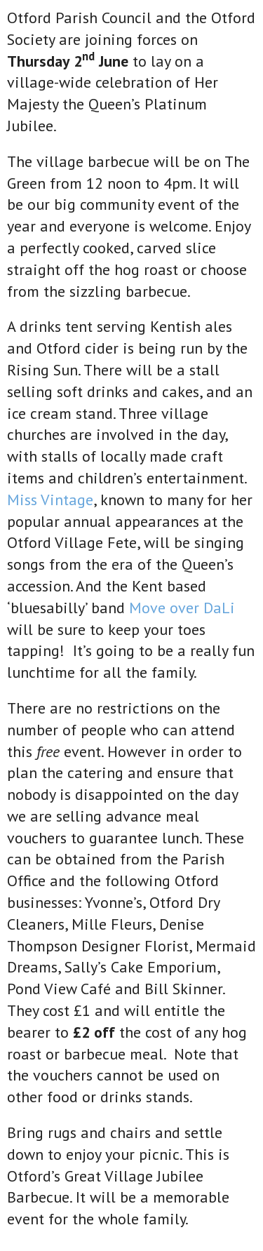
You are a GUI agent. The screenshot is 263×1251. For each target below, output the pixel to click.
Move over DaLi (182, 607)
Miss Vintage (50, 499)
